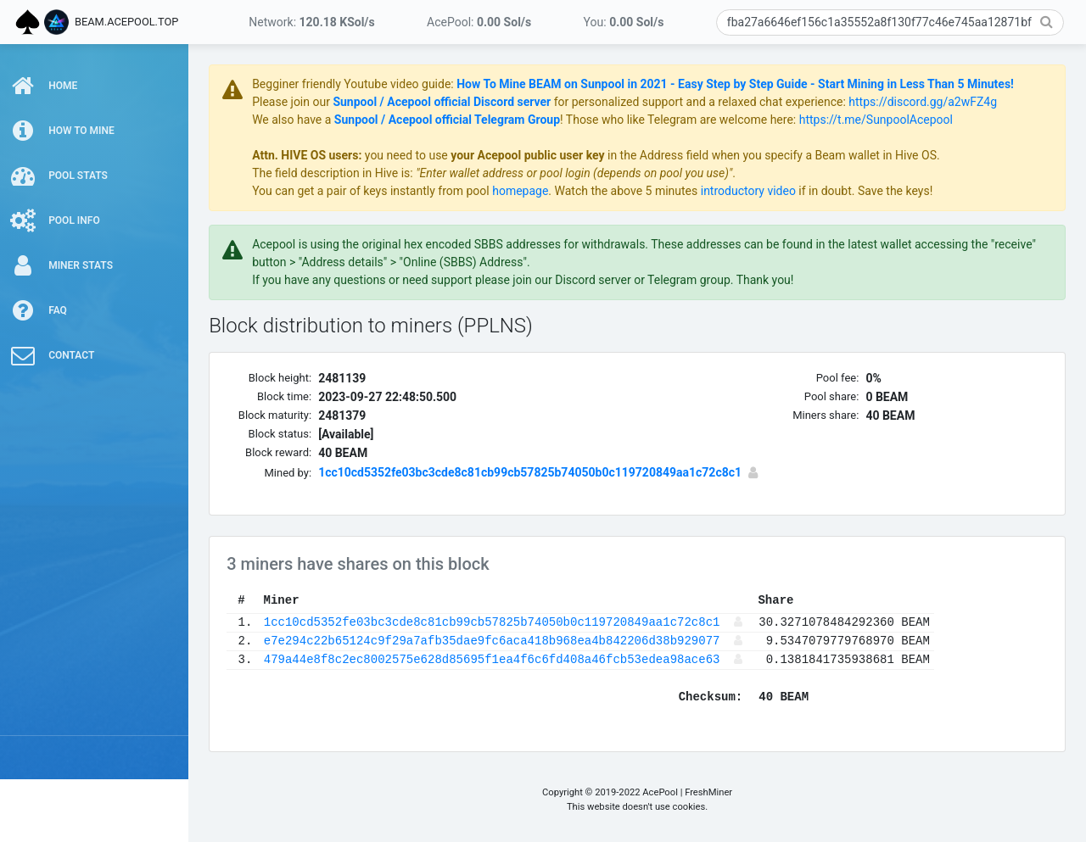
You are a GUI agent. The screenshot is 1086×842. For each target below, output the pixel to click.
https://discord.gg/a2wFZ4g (938, 102)
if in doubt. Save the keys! (879, 191)
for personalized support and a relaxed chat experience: (715, 102)
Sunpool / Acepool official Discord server (457, 102)
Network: (311, 22)
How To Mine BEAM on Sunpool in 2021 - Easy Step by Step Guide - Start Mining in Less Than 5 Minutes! (750, 84)
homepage (535, 191)
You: (624, 22)
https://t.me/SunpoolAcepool (891, 119)
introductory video (763, 191)
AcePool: (479, 22)
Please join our (307, 102)
